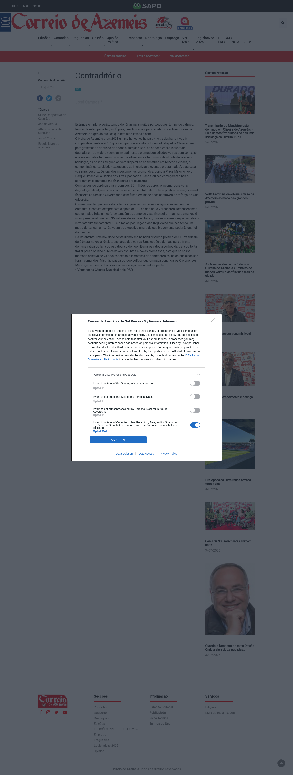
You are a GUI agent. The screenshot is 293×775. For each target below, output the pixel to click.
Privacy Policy (168, 453)
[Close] (214, 321)
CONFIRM (118, 439)
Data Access (146, 453)
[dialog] (146, 387)
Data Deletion (124, 453)
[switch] (195, 383)
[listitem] (146, 375)
